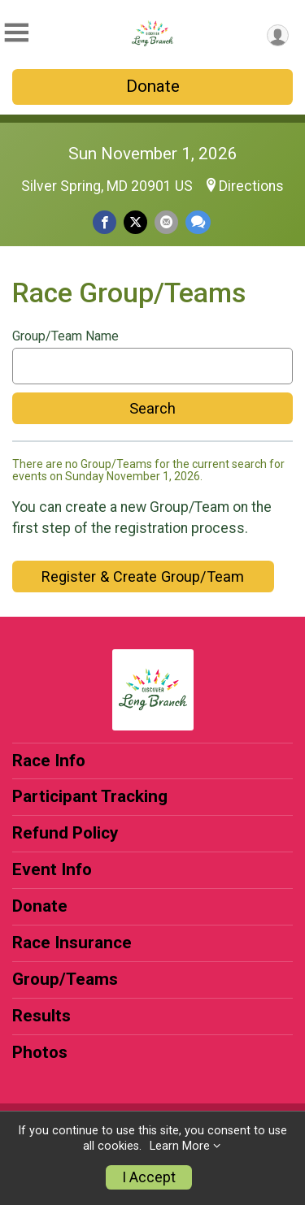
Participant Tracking (90, 796)
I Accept (149, 1177)
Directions (251, 186)
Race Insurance (72, 942)
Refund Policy (65, 833)
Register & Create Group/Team (142, 576)
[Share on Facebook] (104, 222)
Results (41, 1015)
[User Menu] (278, 35)
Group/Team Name (65, 336)
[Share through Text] (198, 222)
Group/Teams (65, 979)
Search (152, 408)
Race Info (48, 760)
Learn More (180, 1146)
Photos (40, 1052)
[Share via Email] (166, 222)
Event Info (52, 869)
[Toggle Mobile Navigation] (16, 33)
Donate (153, 86)
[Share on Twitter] (135, 222)
